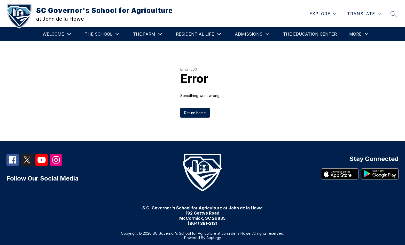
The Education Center (310, 34)
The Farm (144, 34)
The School (98, 34)
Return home (195, 113)
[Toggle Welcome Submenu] (69, 34)
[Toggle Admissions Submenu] (267, 34)
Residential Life (195, 34)
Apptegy (213, 237)
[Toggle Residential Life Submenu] (219, 34)
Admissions (248, 34)
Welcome (53, 34)
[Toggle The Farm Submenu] (160, 34)
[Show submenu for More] (355, 34)
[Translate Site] (364, 14)
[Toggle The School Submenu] (117, 34)
